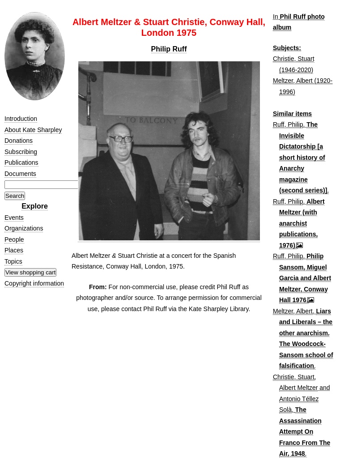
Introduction (20, 118)
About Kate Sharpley (33, 129)
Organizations (23, 228)
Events (14, 217)
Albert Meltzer (298, 387)
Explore (34, 206)
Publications (21, 162)
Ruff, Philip (288, 124)
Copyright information (34, 283)
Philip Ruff (169, 49)
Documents (20, 173)
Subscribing (20, 151)
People (14, 239)
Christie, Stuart (293, 376)
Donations (18, 140)
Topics (13, 261)
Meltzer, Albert (293, 311)
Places (13, 250)
